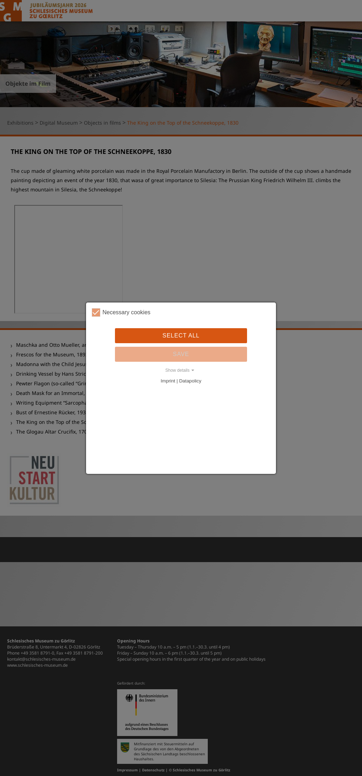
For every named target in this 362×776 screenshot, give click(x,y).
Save (181, 354)
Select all (181, 335)
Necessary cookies (121, 312)
